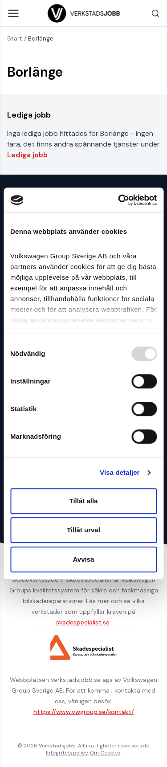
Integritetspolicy (67, 752)
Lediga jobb (27, 154)
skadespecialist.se (83, 622)
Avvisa (83, 559)
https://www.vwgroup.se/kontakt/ (83, 712)
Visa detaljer (119, 472)
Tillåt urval (83, 530)
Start (14, 38)
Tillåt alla (83, 501)
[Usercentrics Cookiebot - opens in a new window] (119, 200)
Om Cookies (105, 752)
